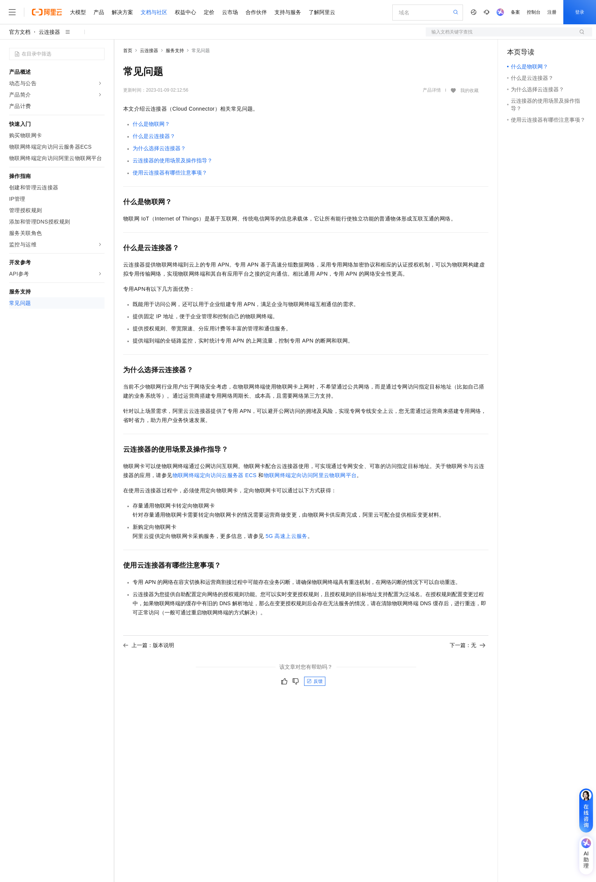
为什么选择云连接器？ (159, 148)
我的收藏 (469, 90)
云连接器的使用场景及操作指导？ (172, 160)
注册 (551, 12)
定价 (209, 12)
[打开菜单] (12, 12)
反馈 (315, 681)
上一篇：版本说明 (148, 645)
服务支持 (175, 50)
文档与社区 (154, 12)
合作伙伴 (256, 12)
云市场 (230, 12)
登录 (579, 12)
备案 (515, 12)
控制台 (534, 12)
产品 (99, 12)
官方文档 (19, 32)
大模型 (78, 12)
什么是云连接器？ (154, 136)
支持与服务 (287, 12)
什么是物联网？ (151, 124)
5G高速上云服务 (287, 536)
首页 (127, 50)
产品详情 (432, 90)
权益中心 (185, 12)
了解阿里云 (322, 12)
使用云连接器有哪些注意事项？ (170, 173)
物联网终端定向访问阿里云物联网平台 (310, 475)
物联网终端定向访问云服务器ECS (215, 475)
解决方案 (122, 12)
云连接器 (49, 32)
